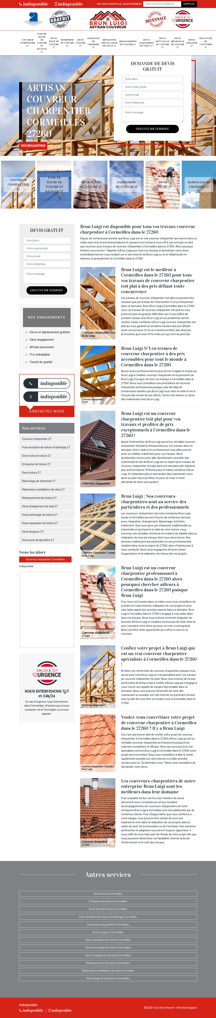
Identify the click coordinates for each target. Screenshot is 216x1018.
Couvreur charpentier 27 (27, 42)
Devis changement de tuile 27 (146, 42)
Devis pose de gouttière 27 (205, 43)
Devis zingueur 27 (191, 42)
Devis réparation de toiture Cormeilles (108, 939)
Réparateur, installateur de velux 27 (109, 42)
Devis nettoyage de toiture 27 (162, 43)
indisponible (33, 4)
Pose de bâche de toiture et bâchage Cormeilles (108, 916)
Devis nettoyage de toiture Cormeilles (108, 947)
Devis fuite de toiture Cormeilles (108, 909)
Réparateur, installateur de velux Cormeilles (108, 970)
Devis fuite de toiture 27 (54, 43)
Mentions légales (187, 1007)
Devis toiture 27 (81, 42)
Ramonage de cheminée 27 (93, 43)
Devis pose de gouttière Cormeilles (108, 924)
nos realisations (33, 145)
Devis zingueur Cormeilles (108, 932)
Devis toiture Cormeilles (108, 893)
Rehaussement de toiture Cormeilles (108, 963)
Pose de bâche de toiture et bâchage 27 (42, 43)
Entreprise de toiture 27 (67, 42)
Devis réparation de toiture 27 (177, 43)
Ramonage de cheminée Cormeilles (108, 978)
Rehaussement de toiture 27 (128, 43)
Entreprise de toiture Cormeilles (108, 901)
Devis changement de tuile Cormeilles (108, 955)
